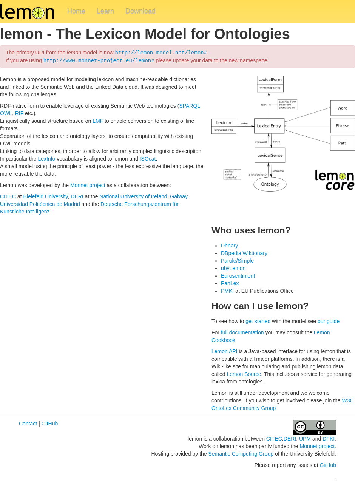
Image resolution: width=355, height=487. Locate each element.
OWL (6, 113)
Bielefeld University (45, 196)
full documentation (242, 332)
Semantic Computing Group (240, 453)
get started (257, 320)
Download (140, 11)
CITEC (8, 196)
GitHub (50, 423)
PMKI (227, 290)
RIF (19, 113)
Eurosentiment (238, 275)
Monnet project (87, 184)
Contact (28, 423)
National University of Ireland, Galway (143, 196)
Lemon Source (244, 373)
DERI (77, 196)
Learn (105, 11)
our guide (329, 320)
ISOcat (148, 158)
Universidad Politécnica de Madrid (40, 203)
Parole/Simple (237, 260)
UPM (305, 438)
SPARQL (189, 105)
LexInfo (46, 158)
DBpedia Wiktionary (244, 252)
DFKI (329, 438)
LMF (98, 120)
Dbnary (229, 245)
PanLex (230, 283)
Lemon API (224, 351)
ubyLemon (233, 267)
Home (76, 11)
